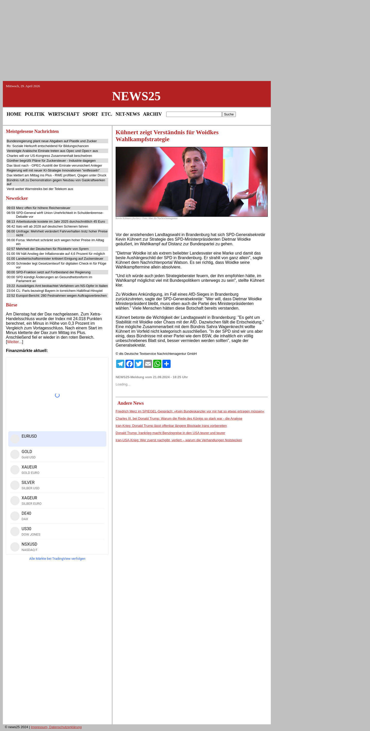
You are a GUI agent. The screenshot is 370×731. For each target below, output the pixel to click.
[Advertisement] (185, 40)
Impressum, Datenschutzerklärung (56, 727)
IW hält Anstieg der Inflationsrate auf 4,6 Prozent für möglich (60, 254)
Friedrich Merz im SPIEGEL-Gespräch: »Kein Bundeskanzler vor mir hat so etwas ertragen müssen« (190, 411)
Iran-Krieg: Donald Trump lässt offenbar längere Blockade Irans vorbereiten (171, 426)
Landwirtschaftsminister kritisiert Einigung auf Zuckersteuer (60, 258)
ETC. (106, 114)
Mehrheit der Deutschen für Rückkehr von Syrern (52, 249)
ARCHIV (152, 114)
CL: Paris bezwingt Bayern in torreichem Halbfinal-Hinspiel (59, 291)
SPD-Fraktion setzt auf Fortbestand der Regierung (53, 272)
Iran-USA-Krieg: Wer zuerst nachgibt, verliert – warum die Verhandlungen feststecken (179, 440)
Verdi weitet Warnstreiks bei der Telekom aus (40, 189)
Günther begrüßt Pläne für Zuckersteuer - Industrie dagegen (51, 161)
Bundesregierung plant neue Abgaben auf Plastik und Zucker (52, 141)
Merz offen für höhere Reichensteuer (43, 208)
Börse (11, 305)
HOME (14, 114)
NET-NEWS (128, 114)
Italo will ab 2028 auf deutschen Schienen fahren (52, 226)
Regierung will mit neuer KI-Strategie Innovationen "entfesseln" (53, 170)
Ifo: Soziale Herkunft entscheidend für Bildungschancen (48, 146)
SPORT (90, 114)
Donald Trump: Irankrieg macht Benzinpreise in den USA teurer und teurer (170, 433)
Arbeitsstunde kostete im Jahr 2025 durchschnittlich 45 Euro (60, 221)
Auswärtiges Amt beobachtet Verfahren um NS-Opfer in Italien (62, 286)
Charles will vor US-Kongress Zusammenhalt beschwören (49, 156)
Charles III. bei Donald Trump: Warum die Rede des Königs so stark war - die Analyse (179, 418)
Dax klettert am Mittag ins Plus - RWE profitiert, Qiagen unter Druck (56, 175)
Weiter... (14, 342)
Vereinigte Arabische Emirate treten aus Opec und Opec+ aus (52, 151)
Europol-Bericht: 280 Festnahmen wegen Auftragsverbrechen (61, 295)
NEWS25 (136, 96)
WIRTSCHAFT (63, 114)
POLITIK (35, 114)
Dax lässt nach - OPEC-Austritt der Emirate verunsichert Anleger (54, 165)
